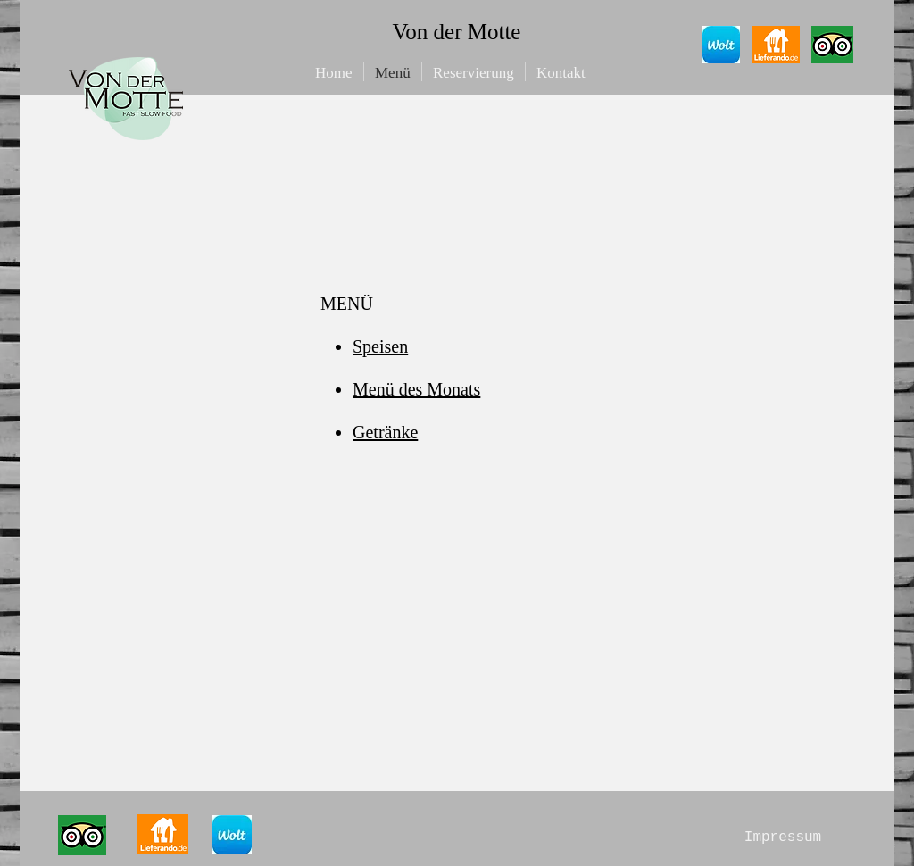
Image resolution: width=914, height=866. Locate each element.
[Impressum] (782, 837)
